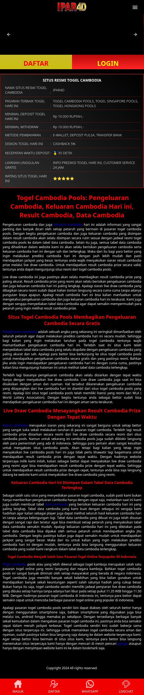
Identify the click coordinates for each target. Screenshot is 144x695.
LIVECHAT (126, 687)
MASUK (18, 687)
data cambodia (56, 504)
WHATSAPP (90, 687)
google (122, 643)
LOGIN (108, 63)
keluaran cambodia (68, 224)
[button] (8, 34)
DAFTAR (36, 63)
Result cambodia (15, 425)
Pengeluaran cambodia (20, 331)
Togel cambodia (14, 564)
